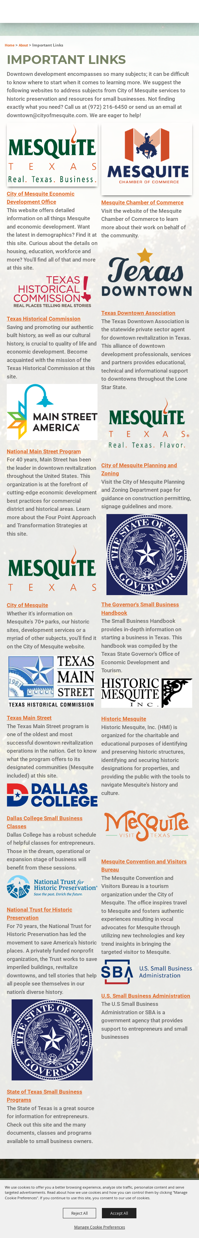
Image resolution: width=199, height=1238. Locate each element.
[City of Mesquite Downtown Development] (36, 34)
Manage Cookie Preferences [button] (99, 1227)
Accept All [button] (119, 1213)
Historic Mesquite (123, 719)
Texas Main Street (29, 718)
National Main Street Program (44, 451)
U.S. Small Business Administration (145, 996)
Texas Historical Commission (44, 318)
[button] (52, 155)
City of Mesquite (27, 605)
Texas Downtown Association (138, 313)
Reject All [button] (79, 1213)
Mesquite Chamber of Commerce (142, 202)
